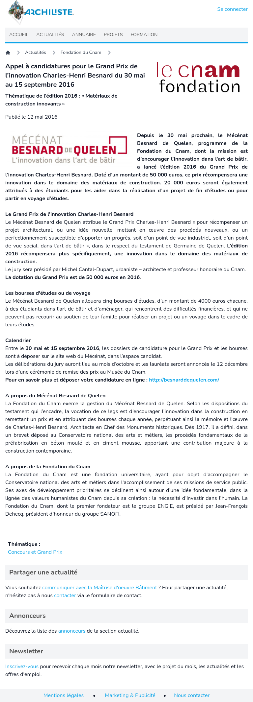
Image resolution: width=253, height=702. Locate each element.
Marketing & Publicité (130, 695)
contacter (65, 595)
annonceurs (72, 631)
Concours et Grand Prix (35, 552)
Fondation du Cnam (81, 52)
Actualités (35, 52)
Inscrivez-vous (22, 666)
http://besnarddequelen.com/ (184, 380)
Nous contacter (192, 695)
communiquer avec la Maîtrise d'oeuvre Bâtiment (99, 587)
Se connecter (232, 9)
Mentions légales (63, 695)
